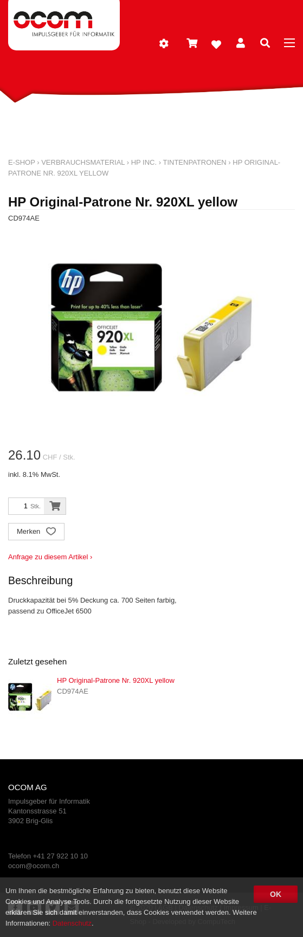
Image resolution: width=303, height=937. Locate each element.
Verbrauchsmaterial (83, 162)
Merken (36, 532)
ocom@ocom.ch (33, 866)
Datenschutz (72, 923)
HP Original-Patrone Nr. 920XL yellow (116, 680)
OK (275, 894)
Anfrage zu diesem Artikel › (50, 557)
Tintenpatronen (194, 162)
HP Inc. (144, 162)
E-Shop (21, 162)
